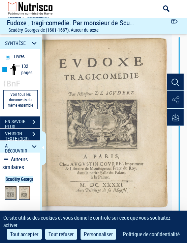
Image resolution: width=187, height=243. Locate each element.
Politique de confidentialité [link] (151, 234)
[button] (175, 82)
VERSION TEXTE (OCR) (22, 135)
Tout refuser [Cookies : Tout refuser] (61, 234)
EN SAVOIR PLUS (22, 122)
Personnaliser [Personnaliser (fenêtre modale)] (98, 234)
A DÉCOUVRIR (21, 147)
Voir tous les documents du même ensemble (20, 99)
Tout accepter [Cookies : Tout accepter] (24, 234)
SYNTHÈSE (21, 43)
